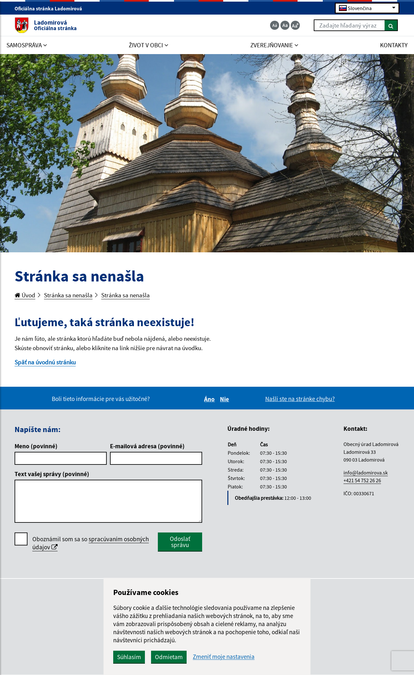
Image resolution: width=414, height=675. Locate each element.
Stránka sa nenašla (68, 295)
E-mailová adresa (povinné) (147, 446)
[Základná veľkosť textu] (284, 25)
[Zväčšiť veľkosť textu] (295, 25)
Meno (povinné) (36, 446)
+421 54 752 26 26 (362, 480)
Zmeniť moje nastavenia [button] (224, 657)
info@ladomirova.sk (365, 472)
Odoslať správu (180, 542)
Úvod (25, 295)
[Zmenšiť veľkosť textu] (274, 25)
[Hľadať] (391, 25)
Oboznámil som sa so (90, 543)
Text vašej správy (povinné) (52, 474)
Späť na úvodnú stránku (45, 362)
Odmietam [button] (169, 657)
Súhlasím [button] (129, 657)
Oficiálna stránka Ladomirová (51, 8)
